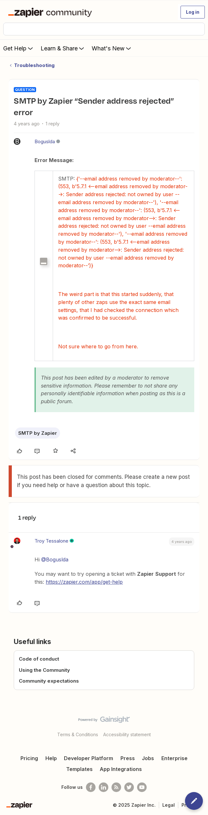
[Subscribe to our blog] (116, 787)
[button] (193, 12)
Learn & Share (63, 48)
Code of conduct (39, 659)
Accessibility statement (127, 734)
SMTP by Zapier (37, 433)
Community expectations (49, 681)
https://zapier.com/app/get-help (84, 582)
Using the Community (44, 670)
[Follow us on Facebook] (91, 787)
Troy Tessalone (51, 541)
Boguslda (45, 141)
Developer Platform (88, 758)
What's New (112, 48)
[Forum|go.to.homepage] (51, 12)
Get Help (18, 48)
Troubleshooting (34, 65)
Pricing (29, 758)
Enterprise (174, 758)
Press (127, 758)
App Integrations (121, 769)
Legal (168, 805)
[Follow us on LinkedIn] (103, 787)
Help (51, 758)
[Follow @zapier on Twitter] (129, 787)
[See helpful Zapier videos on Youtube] (142, 787)
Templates (79, 769)
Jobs (148, 758)
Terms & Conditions (77, 734)
